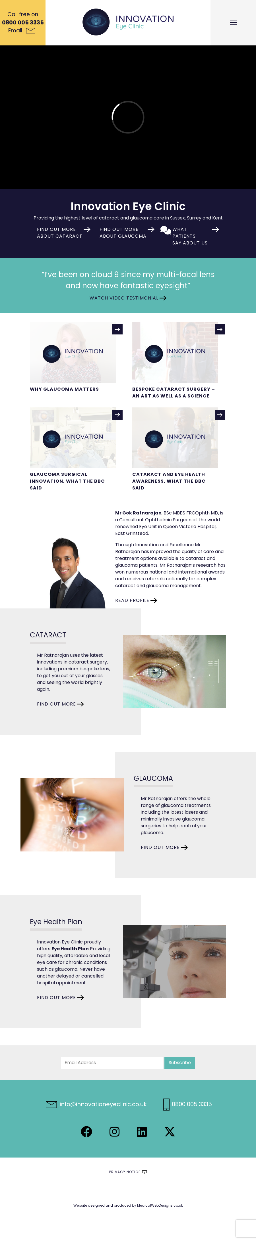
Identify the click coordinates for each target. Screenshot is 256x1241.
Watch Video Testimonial (124, 298)
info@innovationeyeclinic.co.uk (96, 1104)
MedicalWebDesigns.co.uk (160, 1205)
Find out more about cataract (59, 232)
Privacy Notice (125, 1171)
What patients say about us (190, 236)
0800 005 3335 (23, 22)
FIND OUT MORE (56, 704)
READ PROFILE (132, 600)
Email (21, 30)
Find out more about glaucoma (123, 232)
